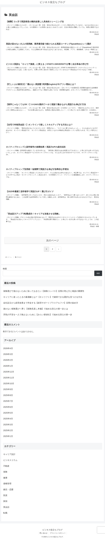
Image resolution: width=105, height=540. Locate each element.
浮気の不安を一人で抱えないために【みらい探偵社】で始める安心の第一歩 (37, 314)
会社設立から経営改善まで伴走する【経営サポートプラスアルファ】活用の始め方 (40, 303)
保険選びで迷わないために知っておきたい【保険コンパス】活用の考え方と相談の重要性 (43, 291)
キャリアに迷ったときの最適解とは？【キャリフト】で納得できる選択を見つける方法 (42, 297)
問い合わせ (43, 533)
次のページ (52, 240)
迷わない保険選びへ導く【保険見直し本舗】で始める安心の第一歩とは (35, 309)
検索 (5, 269)
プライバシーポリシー (58, 533)
